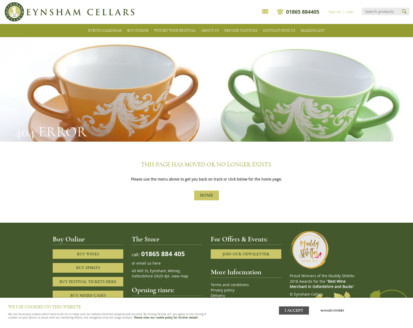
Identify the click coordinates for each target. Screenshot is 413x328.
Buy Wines (88, 254)
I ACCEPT (294, 310)
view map (179, 276)
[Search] (381, 11)
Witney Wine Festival (174, 30)
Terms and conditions (230, 284)
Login (349, 12)
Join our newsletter (246, 254)
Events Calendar (105, 30)
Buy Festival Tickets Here (88, 282)
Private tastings (240, 30)
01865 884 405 (162, 253)
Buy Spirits (88, 268)
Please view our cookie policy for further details (166, 317)
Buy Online (138, 30)
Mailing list (312, 30)
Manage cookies (332, 310)
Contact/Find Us (279, 30)
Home (206, 195)
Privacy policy (222, 290)
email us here (148, 263)
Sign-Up (334, 12)
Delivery (218, 295)
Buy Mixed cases (88, 295)
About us (210, 30)
